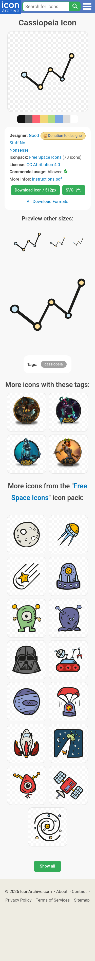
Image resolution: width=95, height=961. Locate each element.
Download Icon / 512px (35, 190)
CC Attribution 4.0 (43, 164)
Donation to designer (65, 135)
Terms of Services (53, 900)
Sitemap (82, 900)
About (62, 891)
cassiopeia (54, 364)
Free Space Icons (45, 157)
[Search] (75, 6)
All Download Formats (47, 201)
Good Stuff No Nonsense (24, 142)
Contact (79, 891)
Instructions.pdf (47, 179)
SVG (73, 190)
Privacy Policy (18, 900)
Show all (47, 866)
